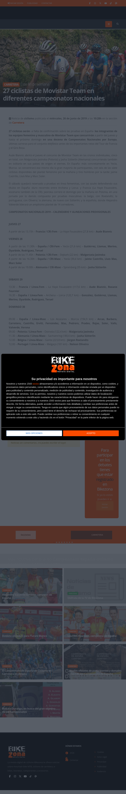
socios (36, 383)
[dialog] (63, 397)
